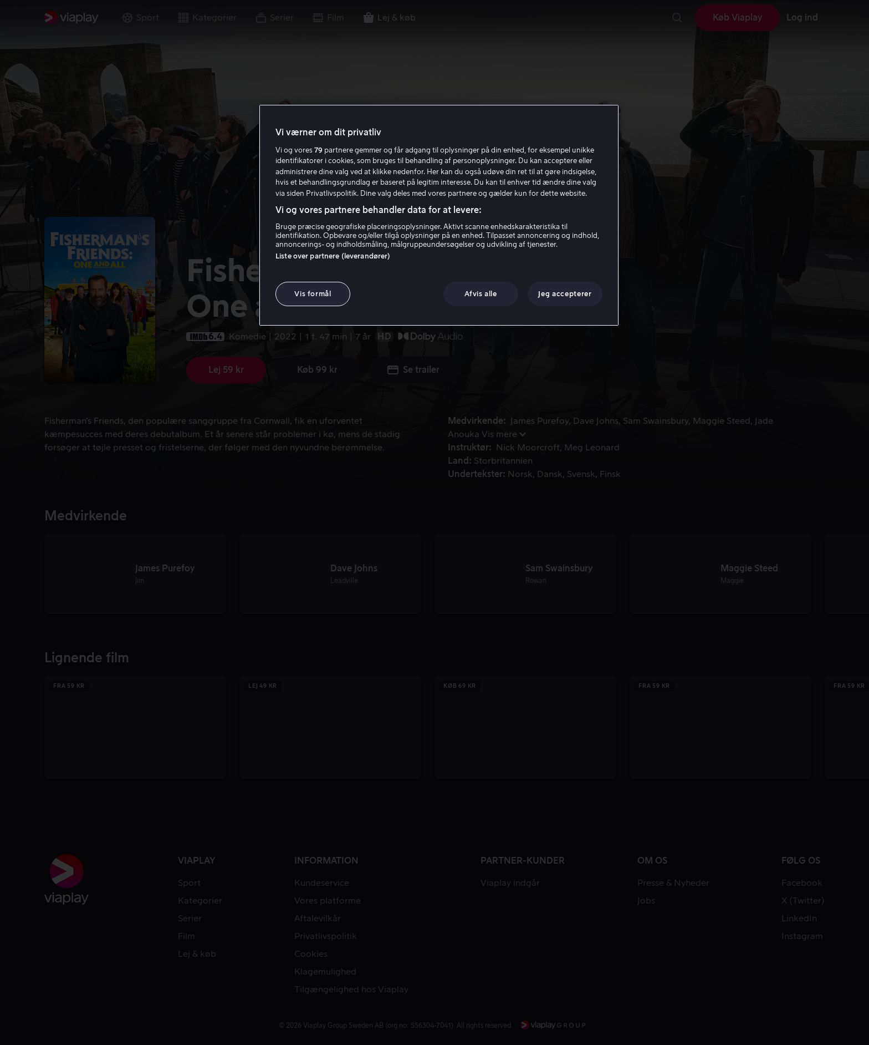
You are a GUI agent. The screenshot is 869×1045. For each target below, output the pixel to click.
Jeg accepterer (564, 293)
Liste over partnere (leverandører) (332, 256)
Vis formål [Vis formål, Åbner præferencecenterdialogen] (312, 293)
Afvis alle (480, 293)
